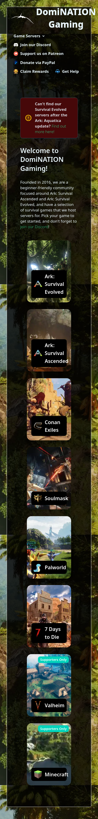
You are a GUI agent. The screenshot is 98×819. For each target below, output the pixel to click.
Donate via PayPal (34, 62)
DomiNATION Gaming (66, 18)
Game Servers (27, 35)
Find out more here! (50, 128)
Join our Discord (32, 44)
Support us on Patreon (39, 53)
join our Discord (34, 226)
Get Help (67, 71)
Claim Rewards (31, 71)
